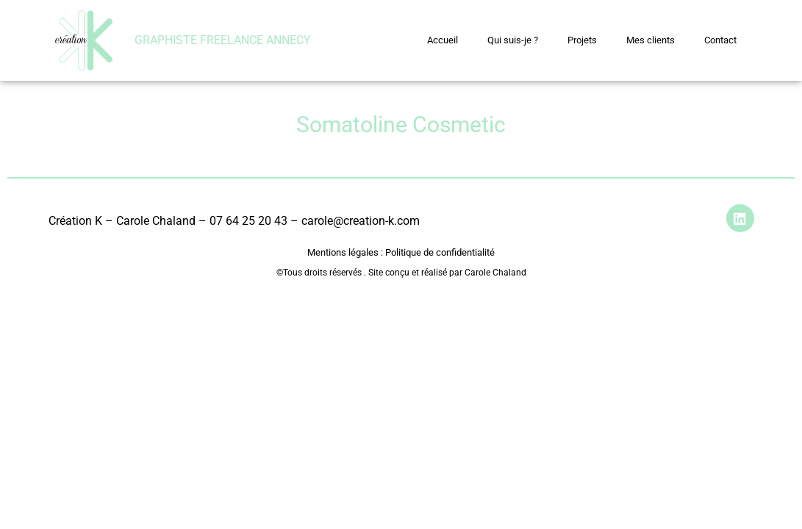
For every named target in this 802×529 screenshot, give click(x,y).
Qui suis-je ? (512, 40)
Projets (582, 40)
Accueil (442, 40)
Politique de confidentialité (439, 252)
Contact (720, 40)
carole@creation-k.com (360, 221)
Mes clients (650, 40)
